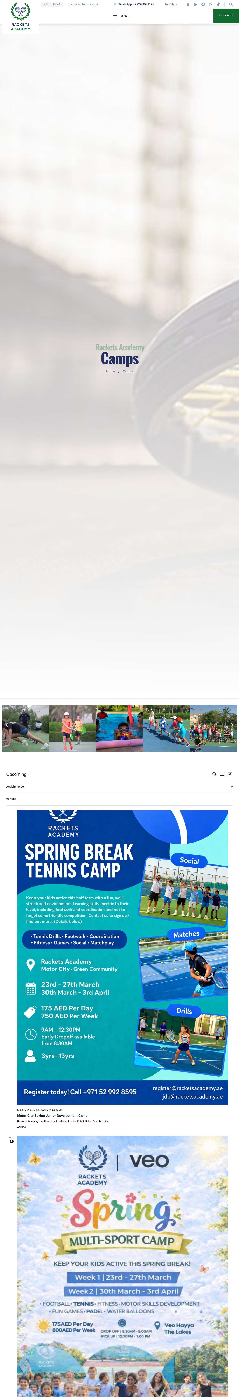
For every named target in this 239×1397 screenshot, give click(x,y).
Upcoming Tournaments (83, 4)
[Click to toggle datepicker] (18, 774)
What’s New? (52, 4)
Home (110, 371)
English (171, 4)
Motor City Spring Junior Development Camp (52, 1115)
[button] (226, 16)
